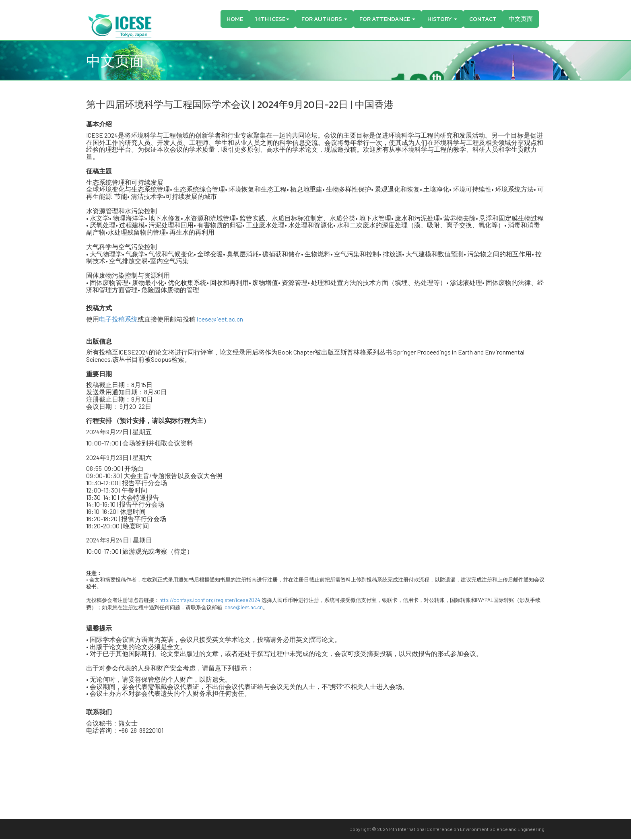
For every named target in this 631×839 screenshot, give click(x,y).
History (442, 18)
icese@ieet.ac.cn (220, 319)
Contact (483, 18)
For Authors (324, 18)
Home (235, 18)
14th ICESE (272, 18)
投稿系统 (125, 319)
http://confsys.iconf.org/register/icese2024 (209, 600)
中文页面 (521, 18)
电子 (105, 319)
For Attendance (387, 18)
